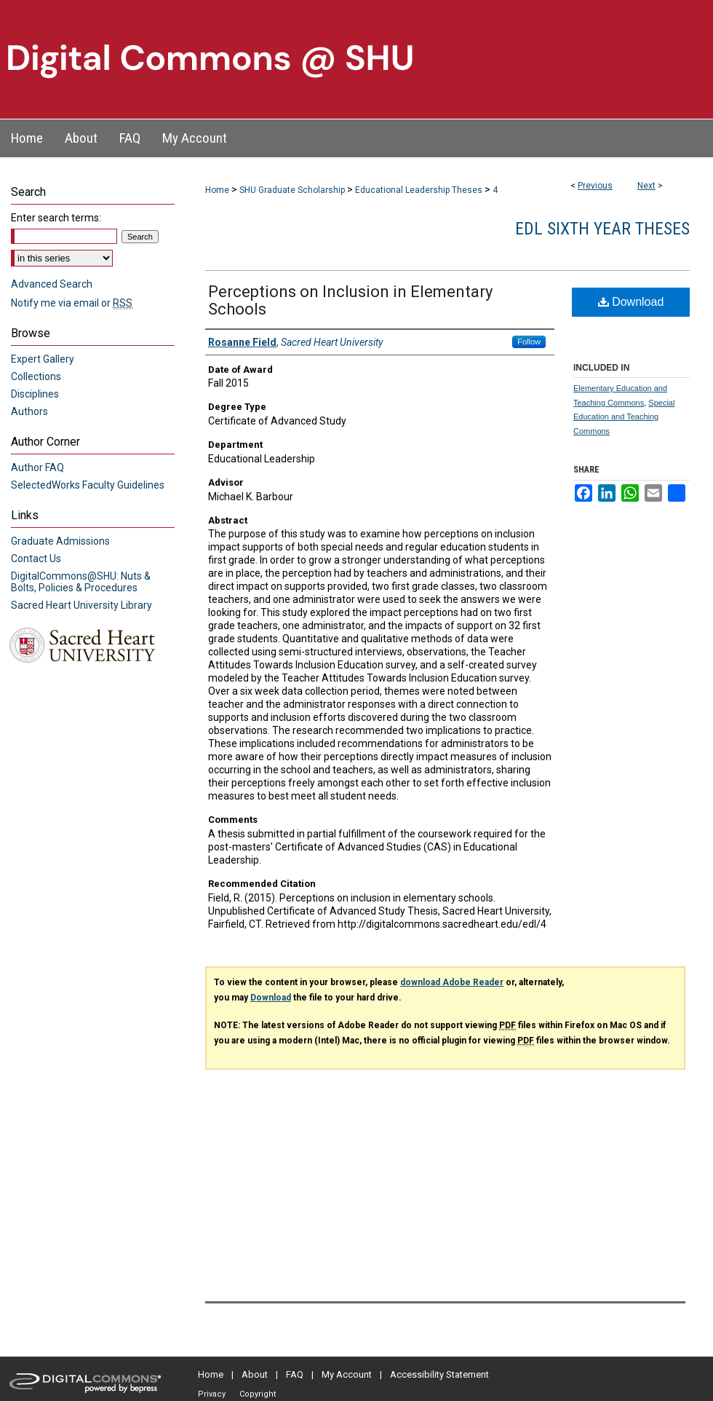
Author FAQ (37, 467)
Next (646, 186)
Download (631, 302)
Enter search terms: (56, 218)
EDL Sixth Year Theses (602, 228)
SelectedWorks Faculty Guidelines (87, 485)
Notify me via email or (71, 303)
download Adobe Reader (451, 982)
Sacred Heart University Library (81, 605)
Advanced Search (51, 284)
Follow (529, 341)
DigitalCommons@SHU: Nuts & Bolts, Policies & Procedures (81, 581)
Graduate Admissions (60, 541)
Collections (36, 376)
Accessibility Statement (439, 1374)
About (255, 1374)
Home (217, 190)
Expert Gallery (42, 359)
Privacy (212, 1394)
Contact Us (36, 558)
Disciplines (35, 394)
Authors (29, 411)
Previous (595, 186)
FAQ (294, 1374)
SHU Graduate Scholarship (292, 190)
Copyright (257, 1394)
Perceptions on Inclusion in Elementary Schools (350, 300)
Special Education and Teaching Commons (623, 417)
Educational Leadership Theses (418, 190)
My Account (347, 1374)
